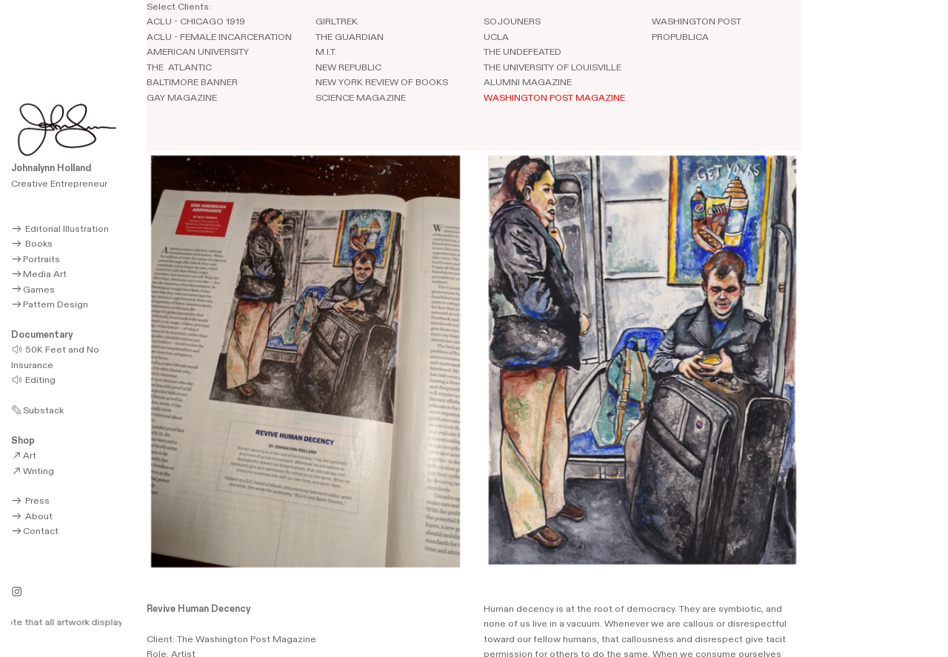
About (31, 516)
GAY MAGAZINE (182, 98)
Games (32, 290)
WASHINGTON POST (696, 22)
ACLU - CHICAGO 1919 (196, 22)
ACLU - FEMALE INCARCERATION (219, 37)
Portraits (35, 259)
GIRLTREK (337, 22)
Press (30, 501)
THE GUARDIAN (350, 37)
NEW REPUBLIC (348, 67)
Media (30, 274)
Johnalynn (33, 168)
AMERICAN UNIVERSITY (199, 52)
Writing (32, 471)
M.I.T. (326, 52)
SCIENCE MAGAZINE (361, 98)
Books (31, 244)
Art (23, 456)
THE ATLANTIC (179, 67)
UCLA (496, 37)
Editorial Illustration (59, 229)
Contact (34, 531)
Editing (33, 380)
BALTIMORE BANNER (192, 82)
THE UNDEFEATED (522, 52)
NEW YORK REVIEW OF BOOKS (382, 82)
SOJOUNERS (512, 22)
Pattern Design (49, 305)
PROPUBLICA (680, 37)
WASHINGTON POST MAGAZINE (554, 98)
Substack (37, 410)
